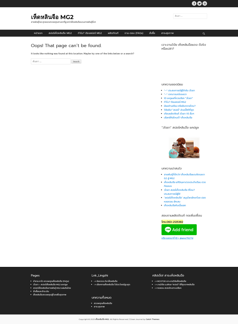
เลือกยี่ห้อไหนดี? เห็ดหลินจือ (178, 117)
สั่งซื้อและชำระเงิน (41, 291)
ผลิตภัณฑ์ (113, 33)
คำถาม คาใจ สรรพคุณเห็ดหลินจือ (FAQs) (51, 281)
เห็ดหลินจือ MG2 (52, 17)
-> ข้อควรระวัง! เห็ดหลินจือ (105, 281)
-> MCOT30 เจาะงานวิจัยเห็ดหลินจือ (170, 281)
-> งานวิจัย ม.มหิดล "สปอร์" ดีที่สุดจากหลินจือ (175, 284)
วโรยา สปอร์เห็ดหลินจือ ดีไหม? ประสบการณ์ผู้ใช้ (179, 192)
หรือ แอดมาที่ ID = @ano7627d (179, 236)
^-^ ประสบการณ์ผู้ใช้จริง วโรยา (179, 90)
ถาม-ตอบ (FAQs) (133, 33)
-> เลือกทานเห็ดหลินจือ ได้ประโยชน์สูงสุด (112, 284)
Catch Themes (152, 319)
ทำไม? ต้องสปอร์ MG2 (90, 33)
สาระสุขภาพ (167, 33)
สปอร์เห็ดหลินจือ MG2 (60, 33)
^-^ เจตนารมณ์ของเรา (175, 94)
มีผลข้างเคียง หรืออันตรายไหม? (179, 106)
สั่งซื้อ (152, 33)
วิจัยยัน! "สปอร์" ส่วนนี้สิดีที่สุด (179, 110)
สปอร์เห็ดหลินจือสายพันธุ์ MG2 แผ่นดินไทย (52, 288)
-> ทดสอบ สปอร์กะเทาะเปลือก (168, 288)
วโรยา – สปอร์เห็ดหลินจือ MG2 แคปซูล (50, 284)
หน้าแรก (38, 33)
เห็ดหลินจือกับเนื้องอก (175, 205)
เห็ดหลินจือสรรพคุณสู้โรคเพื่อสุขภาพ (49, 294)
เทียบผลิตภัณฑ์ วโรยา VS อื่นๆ (179, 113)
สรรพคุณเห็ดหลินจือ (103, 303)
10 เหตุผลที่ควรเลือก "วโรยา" (178, 98)
